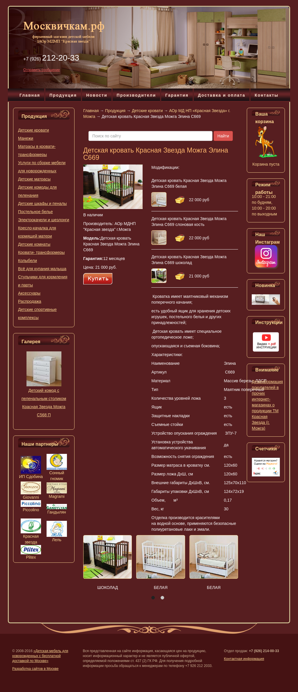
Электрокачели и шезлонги (43, 219)
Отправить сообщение (41, 70)
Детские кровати (33, 130)
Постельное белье (35, 211)
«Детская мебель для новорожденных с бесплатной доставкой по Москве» (40, 656)
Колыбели (27, 260)
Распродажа (29, 301)
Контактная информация (244, 659)
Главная (29, 95)
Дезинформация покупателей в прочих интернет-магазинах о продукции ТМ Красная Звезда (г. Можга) (267, 405)
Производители (136, 95)
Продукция (63, 95)
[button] (153, 597)
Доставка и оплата (221, 95)
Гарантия (177, 95)
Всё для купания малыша (42, 268)
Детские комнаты (34, 244)
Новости (96, 95)
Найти (223, 136)
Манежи (25, 138)
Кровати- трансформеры (41, 252)
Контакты (267, 95)
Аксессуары (29, 293)
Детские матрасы (34, 179)
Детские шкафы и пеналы (42, 203)
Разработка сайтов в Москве (35, 669)
